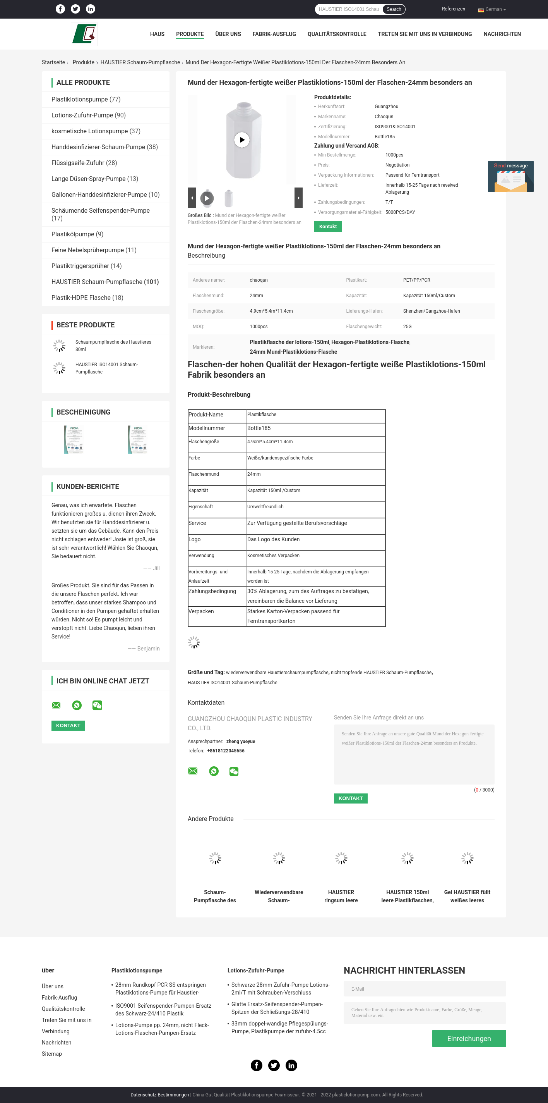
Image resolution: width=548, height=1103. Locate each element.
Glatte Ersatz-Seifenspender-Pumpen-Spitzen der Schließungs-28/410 (277, 1008)
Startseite (53, 62)
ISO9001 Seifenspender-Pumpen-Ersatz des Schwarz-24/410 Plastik (163, 1010)
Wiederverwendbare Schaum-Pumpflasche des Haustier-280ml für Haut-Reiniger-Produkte (279, 896)
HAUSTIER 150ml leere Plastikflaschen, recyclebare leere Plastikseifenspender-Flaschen (408, 896)
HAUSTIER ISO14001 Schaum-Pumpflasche (232, 682)
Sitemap (52, 1054)
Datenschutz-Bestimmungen (159, 1095)
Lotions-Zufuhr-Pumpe (82, 115)
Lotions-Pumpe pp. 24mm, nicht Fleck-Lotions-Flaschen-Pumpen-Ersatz (162, 1029)
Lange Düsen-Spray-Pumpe (88, 178)
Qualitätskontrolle (337, 34)
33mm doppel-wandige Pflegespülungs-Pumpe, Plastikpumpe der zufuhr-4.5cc (279, 1027)
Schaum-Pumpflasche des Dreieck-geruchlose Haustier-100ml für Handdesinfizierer (215, 896)
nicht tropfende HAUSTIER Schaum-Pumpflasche (381, 672)
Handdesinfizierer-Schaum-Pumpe (98, 147)
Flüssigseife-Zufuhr (77, 163)
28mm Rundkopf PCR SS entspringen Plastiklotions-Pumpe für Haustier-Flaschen (160, 990)
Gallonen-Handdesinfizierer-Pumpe (99, 194)
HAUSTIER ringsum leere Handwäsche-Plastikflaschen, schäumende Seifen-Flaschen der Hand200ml (341, 896)
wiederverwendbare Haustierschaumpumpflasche (277, 672)
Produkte (190, 34)
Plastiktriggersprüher (80, 266)
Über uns (228, 34)
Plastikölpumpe (72, 234)
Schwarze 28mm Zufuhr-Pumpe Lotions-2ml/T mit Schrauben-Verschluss (280, 989)
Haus (157, 34)
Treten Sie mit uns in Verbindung (425, 34)
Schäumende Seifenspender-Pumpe (100, 210)
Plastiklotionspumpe (79, 99)
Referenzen (453, 9)
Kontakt (328, 226)
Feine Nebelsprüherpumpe (87, 250)
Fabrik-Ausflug (274, 34)
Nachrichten (502, 34)
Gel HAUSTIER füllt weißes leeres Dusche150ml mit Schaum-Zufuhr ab (467, 896)
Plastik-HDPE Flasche (81, 297)
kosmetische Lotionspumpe (89, 131)
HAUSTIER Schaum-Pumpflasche (140, 62)
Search (394, 9)
